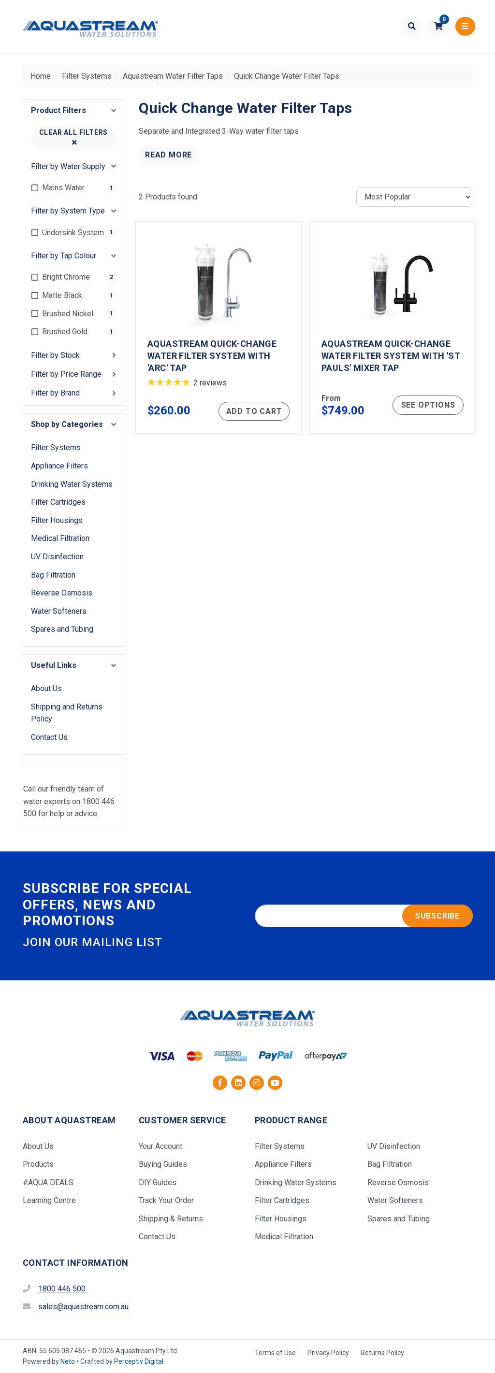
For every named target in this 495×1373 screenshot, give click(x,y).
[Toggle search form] (412, 26)
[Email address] (364, 916)
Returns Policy (382, 1353)
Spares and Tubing (62, 629)
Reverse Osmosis (61, 592)
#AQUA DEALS (48, 1182)
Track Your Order (166, 1200)
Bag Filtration (53, 575)
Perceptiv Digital (138, 1361)
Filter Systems (56, 447)
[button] (439, 26)
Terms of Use (275, 1353)
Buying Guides (163, 1164)
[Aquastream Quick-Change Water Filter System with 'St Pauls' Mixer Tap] (392, 328)
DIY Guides (157, 1182)
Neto (67, 1361)
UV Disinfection (57, 556)
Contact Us (49, 737)
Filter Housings (57, 520)
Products (38, 1164)
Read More (168, 154)
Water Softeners (59, 611)
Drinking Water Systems (72, 484)
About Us (46, 688)
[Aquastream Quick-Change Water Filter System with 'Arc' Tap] (218, 328)
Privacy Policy (328, 1353)
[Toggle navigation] (465, 26)
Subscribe (437, 915)
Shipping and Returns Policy (66, 713)
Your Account (160, 1146)
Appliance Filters (59, 465)
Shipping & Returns (171, 1218)
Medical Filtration (60, 538)
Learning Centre (49, 1200)
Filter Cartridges (58, 502)
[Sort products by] (414, 197)
